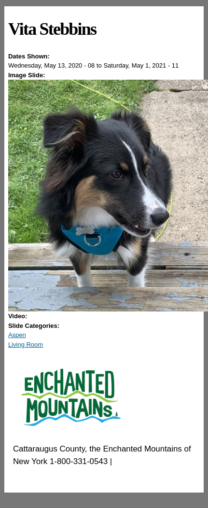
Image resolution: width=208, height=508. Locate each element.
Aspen (17, 335)
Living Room (25, 344)
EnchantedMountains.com (60, 473)
